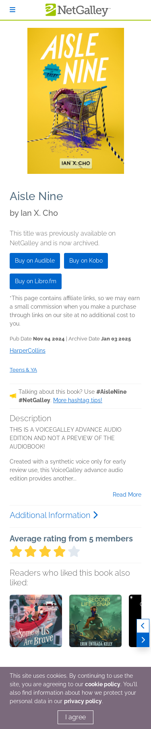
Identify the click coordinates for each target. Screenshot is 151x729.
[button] (36, 637)
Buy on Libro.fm (35, 281)
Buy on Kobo (86, 260)
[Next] (143, 640)
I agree (75, 717)
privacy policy (83, 701)
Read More (127, 494)
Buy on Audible (35, 260)
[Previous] (143, 626)
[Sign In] (12, 10)
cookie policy (102, 684)
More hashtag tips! (77, 400)
